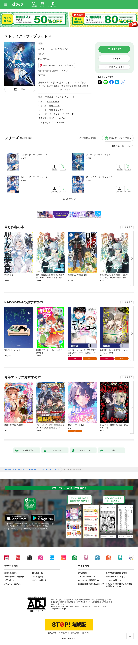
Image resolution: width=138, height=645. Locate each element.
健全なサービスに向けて (115, 577)
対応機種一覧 (37, 573)
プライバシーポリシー (86, 577)
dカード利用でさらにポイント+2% (52, 71)
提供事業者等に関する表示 (116, 573)
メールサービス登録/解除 (14, 577)
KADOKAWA (53, 101)
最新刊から (128, 146)
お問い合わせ (9, 580)
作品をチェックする (116, 67)
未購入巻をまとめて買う (120, 138)
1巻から (116, 146)
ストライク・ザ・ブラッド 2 (99, 154)
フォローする (66, 48)
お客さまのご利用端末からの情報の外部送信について (119, 585)
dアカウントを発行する (58, 633)
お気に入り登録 (89, 138)
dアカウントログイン (12, 584)
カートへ (116, 58)
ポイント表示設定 (39, 580)
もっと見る (126, 227)
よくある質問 (37, 577)
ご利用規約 (82, 573)
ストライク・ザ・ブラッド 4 (99, 177)
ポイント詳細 (64, 65)
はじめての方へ (10, 573)
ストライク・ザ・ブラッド (61, 114)
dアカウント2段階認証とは (88, 580)
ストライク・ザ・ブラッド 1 (34, 154)
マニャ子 (70, 97)
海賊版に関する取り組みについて (91, 584)
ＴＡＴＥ (53, 49)
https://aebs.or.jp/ (59, 609)
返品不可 (41, 75)
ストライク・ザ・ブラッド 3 (34, 177)
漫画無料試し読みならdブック (14, 469)
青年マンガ (54, 105)
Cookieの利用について (115, 580)
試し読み (21, 89)
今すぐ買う (116, 49)
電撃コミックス (56, 110)
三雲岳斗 (42, 49)
